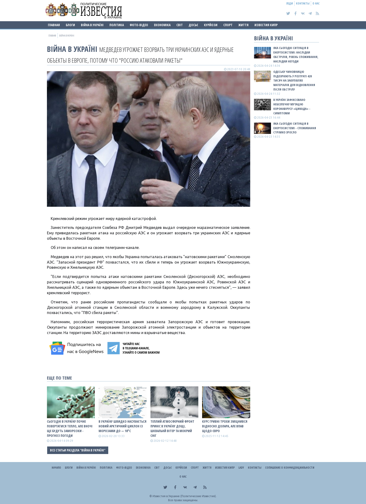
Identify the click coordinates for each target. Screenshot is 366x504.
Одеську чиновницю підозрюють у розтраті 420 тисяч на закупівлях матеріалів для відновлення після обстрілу (294, 80)
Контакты (302, 3)
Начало (56, 468)
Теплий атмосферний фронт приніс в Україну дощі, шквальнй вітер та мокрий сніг (172, 428)
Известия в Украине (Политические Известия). (184, 496)
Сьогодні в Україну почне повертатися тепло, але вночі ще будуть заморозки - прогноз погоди (69, 428)
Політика (116, 25)
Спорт (228, 25)
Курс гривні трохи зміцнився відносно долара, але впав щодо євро (224, 426)
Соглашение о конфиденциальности (289, 468)
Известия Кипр (266, 25)
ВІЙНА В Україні (92, 25)
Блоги (70, 25)
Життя (243, 25)
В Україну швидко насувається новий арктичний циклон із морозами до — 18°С (122, 426)
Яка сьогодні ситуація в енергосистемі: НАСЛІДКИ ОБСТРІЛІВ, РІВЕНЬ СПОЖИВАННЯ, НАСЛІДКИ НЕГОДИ (295, 54)
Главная (54, 25)
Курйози (210, 25)
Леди (289, 3)
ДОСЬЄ (193, 25)
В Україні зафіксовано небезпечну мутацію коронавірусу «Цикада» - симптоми (291, 106)
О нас (316, 3)
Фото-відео (139, 25)
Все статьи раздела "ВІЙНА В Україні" (77, 450)
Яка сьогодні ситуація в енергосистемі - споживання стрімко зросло (294, 128)
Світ (179, 25)
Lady (241, 468)
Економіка (162, 25)
